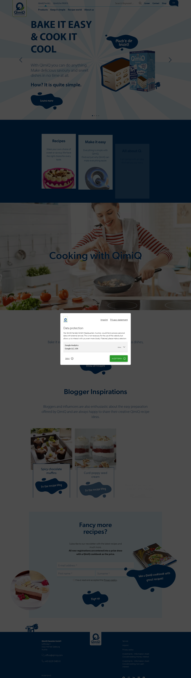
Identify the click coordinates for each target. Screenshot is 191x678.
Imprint (104, 319)
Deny (69, 358)
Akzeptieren (119, 358)
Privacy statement (119, 319)
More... (121, 347)
